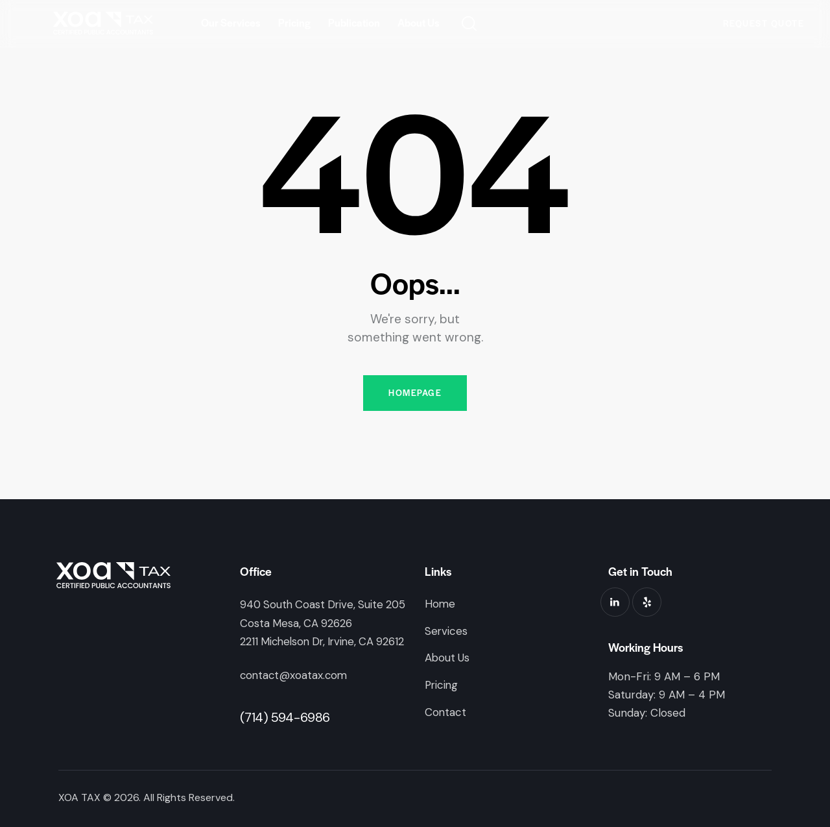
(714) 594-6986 (285, 716)
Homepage (415, 394)
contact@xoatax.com (295, 675)
